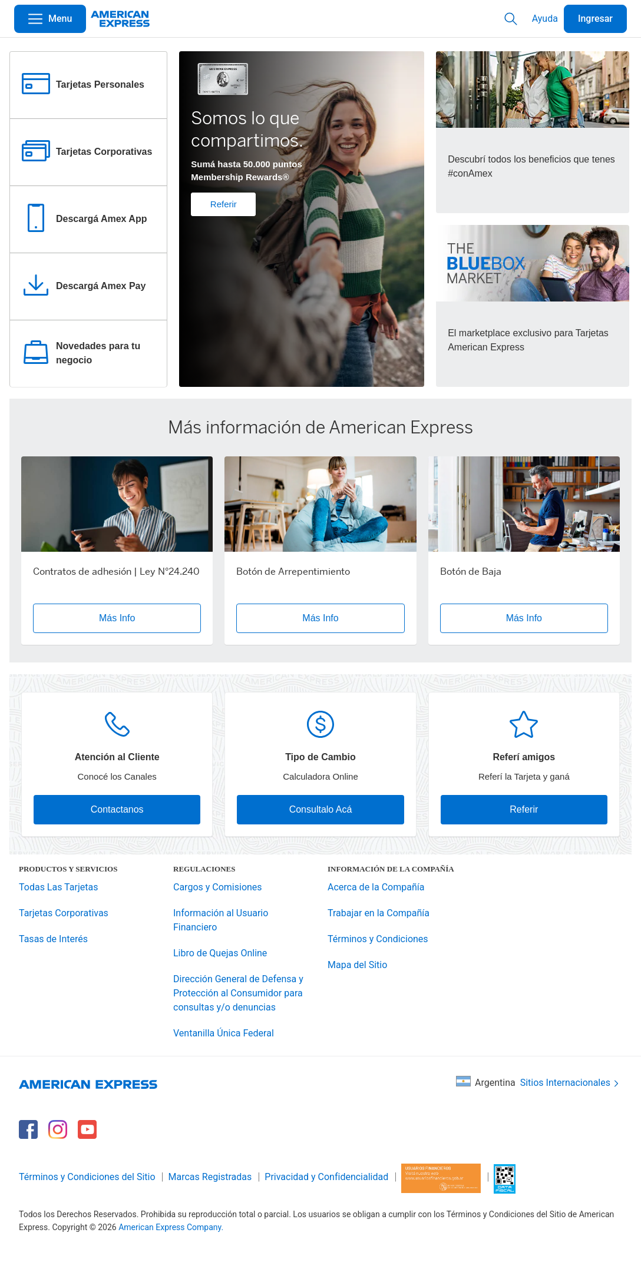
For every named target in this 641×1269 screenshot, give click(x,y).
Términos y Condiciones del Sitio (87, 1176)
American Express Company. (170, 1227)
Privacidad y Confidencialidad (326, 1176)
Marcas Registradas (210, 1176)
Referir (223, 204)
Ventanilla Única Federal (223, 1033)
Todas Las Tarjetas (58, 887)
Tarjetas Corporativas (63, 913)
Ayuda (545, 18)
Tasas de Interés (53, 939)
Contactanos (117, 809)
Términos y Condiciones (378, 939)
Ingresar (595, 18)
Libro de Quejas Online (220, 953)
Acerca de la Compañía (376, 887)
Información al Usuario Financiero (220, 920)
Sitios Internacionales (570, 1083)
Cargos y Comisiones (217, 887)
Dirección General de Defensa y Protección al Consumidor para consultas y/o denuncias (238, 993)
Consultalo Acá (320, 809)
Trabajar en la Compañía (378, 913)
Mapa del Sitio (357, 964)
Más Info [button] (117, 618)
